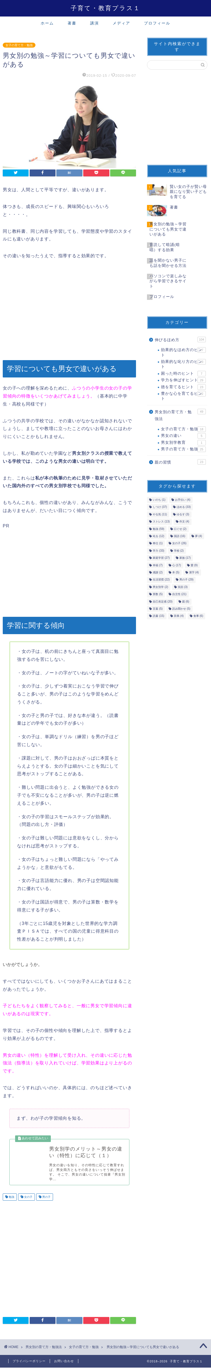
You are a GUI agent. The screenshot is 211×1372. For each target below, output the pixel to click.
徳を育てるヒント (183, 387)
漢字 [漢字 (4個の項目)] (194, 572)
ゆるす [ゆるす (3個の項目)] (183, 514)
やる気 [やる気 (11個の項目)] (160, 514)
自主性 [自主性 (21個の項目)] (179, 594)
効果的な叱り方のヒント (183, 364)
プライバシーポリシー (29, 1365)
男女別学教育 (183, 442)
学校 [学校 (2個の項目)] (179, 550)
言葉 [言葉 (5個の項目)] (158, 608)
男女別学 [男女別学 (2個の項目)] (160, 586)
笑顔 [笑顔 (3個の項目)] (183, 586)
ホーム (47, 23)
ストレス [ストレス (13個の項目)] (161, 521)
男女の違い (183, 436)
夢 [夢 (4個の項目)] (198, 536)
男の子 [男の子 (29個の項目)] (186, 579)
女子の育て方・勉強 (19, 45)
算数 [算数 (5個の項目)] (158, 594)
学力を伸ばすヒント (183, 380)
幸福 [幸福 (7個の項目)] (158, 565)
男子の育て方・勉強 (183, 449)
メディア (121, 23)
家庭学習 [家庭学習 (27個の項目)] (161, 558)
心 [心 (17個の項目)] (176, 565)
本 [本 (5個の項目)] (175, 572)
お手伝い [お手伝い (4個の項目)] (182, 499)
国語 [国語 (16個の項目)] (179, 536)
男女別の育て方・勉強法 (180, 415)
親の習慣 (180, 462)
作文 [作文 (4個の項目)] (184, 521)
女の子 (27, 1201)
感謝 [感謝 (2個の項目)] (158, 572)
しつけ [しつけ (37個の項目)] (160, 507)
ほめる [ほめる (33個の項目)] (184, 507)
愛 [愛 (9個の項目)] (194, 565)
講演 (94, 23)
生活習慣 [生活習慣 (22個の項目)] (161, 579)
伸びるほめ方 (180, 339)
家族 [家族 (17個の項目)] (185, 558)
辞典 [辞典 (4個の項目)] (179, 616)
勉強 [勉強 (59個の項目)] (158, 528)
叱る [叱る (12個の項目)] (158, 536)
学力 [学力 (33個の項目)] (158, 550)
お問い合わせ (64, 1365)
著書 (72, 23)
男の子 (46, 1201)
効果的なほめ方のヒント (183, 352)
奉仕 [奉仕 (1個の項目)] (158, 543)
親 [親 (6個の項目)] (185, 601)
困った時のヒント (183, 373)
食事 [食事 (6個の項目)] (198, 616)
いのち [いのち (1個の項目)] (159, 499)
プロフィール (157, 23)
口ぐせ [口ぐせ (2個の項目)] (180, 528)
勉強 (11, 1201)
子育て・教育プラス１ (105, 8)
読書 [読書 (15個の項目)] (158, 616)
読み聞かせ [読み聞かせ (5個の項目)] (181, 608)
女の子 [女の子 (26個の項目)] (179, 543)
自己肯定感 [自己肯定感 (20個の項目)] (162, 601)
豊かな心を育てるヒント (183, 396)
